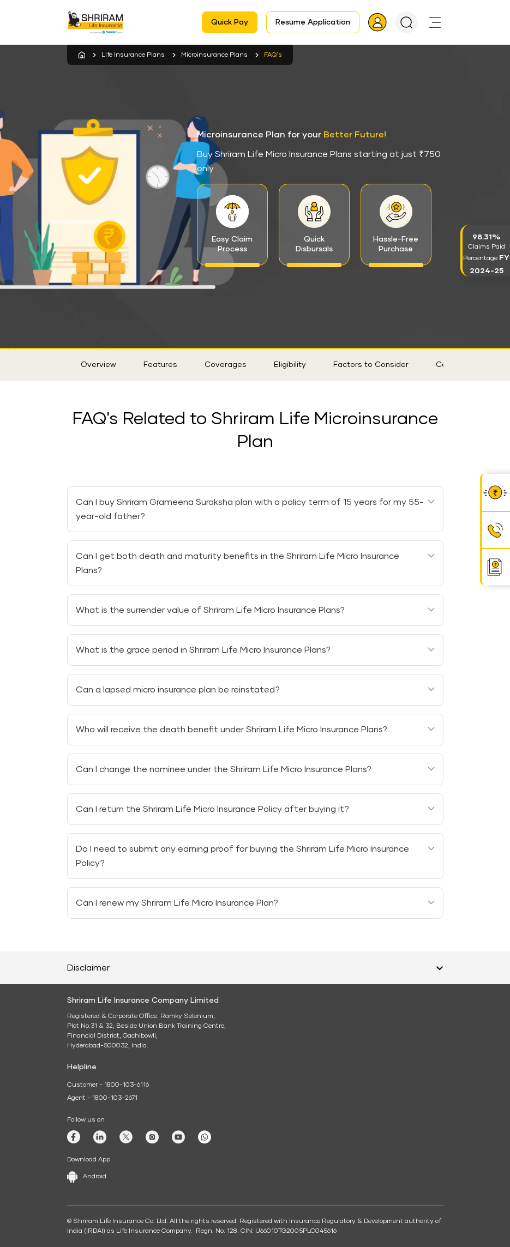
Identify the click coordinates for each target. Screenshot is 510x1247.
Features (160, 365)
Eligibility (290, 365)
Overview (98, 365)
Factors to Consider (371, 365)
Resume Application (312, 22)
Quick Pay (229, 22)
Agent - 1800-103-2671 (102, 1098)
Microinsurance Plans (214, 55)
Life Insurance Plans (133, 55)
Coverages (226, 365)
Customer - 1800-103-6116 (108, 1085)
